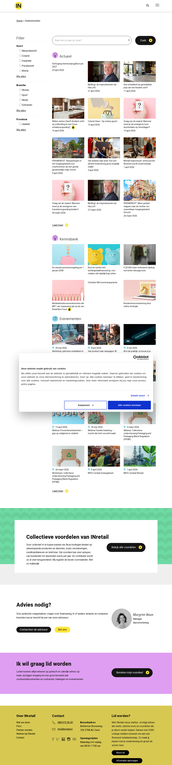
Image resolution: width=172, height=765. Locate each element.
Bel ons (62, 630)
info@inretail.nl (65, 729)
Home (19, 21)
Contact (20, 738)
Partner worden (24, 730)
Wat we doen (23, 722)
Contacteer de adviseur (34, 630)
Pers (18, 726)
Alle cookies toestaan (129, 405)
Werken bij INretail (25, 734)
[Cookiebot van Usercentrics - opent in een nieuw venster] (138, 358)
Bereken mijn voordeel (129, 673)
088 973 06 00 (65, 722)
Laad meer (57, 225)
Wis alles (21, 76)
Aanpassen (85, 405)
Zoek (143, 40)
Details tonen (138, 395)
